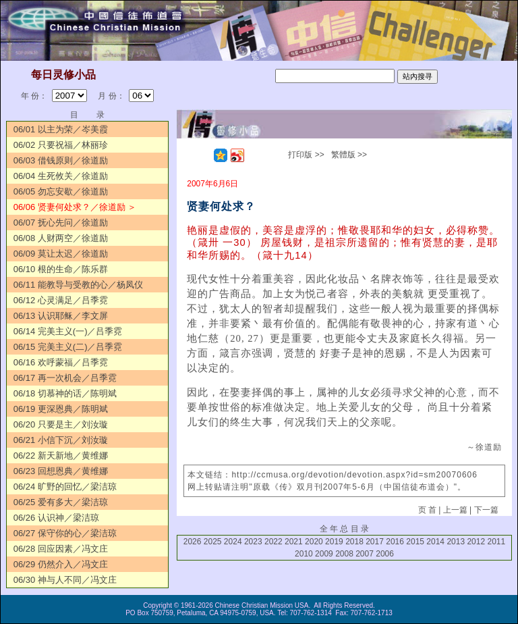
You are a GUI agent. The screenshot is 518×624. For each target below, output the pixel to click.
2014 (435, 541)
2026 (192, 541)
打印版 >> (306, 154)
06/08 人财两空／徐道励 (60, 238)
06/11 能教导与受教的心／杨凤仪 (78, 285)
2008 (344, 553)
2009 (324, 553)
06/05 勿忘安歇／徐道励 (60, 191)
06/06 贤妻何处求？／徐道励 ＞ (75, 207)
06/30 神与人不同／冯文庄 (65, 580)
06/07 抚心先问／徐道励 (60, 222)
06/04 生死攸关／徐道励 (60, 176)
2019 (334, 541)
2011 (496, 541)
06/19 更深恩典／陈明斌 (60, 409)
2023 (253, 541)
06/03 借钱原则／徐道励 (60, 160)
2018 (354, 541)
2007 (364, 553)
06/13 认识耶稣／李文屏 (60, 316)
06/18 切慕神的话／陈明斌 (65, 393)
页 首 (427, 510)
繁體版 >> (349, 154)
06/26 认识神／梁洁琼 (56, 518)
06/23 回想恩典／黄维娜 (60, 471)
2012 (476, 541)
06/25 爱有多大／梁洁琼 (60, 502)
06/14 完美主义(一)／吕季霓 (68, 331)
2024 (233, 541)
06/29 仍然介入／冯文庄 (60, 564)
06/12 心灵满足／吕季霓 (60, 300)
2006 (385, 553)
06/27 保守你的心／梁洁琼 (65, 533)
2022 (273, 541)
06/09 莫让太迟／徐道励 (60, 254)
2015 (415, 541)
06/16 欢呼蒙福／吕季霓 (60, 362)
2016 (395, 541)
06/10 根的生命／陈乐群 (60, 269)
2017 (375, 541)
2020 (314, 541)
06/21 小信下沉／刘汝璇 (60, 440)
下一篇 (486, 510)
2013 (456, 541)
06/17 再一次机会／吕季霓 (65, 378)
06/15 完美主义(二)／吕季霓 (68, 347)
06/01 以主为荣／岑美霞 (60, 129)
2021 (294, 541)
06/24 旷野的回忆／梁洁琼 (65, 487)
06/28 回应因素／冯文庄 (60, 549)
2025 (213, 541)
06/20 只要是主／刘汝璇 (60, 424)
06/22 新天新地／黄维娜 (60, 455)
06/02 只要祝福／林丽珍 (60, 145)
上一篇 (455, 510)
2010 (304, 553)
